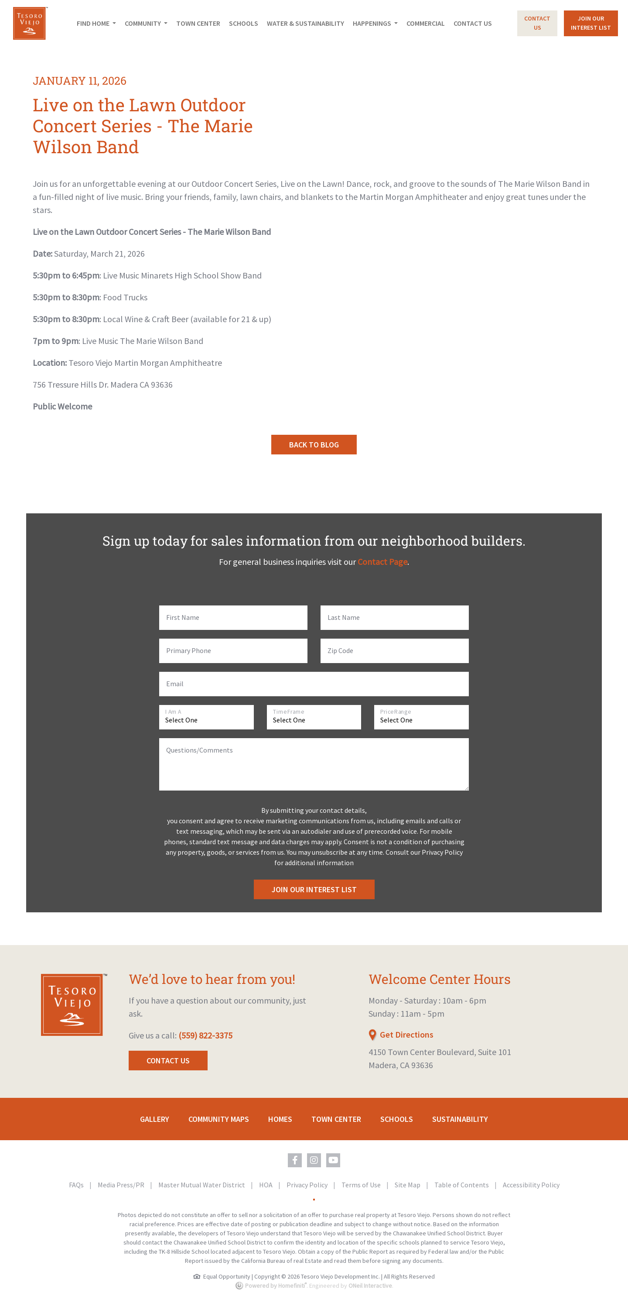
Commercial (425, 23)
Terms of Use (361, 1184)
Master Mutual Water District (202, 1184)
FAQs (77, 1184)
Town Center (198, 23)
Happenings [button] (372, 23)
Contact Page (382, 561)
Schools (243, 23)
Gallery (154, 1119)
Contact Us (473, 23)
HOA (266, 1184)
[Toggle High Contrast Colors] (314, 1199)
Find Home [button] (94, 23)
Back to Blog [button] (314, 445)
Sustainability (460, 1119)
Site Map (408, 1184)
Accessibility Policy (531, 1184)
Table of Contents (462, 1184)
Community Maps (218, 1119)
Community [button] (143, 23)
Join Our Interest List (314, 889)
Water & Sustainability (305, 23)
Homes (280, 1119)
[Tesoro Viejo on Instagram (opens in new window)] (314, 1160)
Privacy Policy (308, 1184)
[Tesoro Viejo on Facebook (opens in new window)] (295, 1160)
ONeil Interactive (370, 1285)
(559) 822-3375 (205, 1035)
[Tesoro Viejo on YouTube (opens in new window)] (333, 1160)
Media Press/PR (122, 1184)
